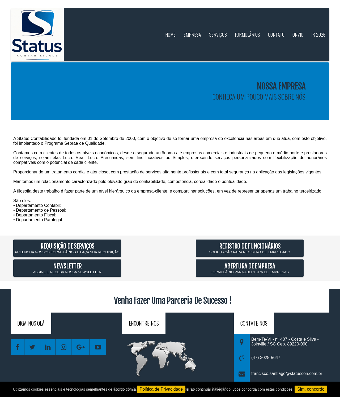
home (170, 34)
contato (276, 34)
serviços (218, 34)
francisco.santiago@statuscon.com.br (286, 373)
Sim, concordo (310, 389)
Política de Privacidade (161, 389)
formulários (247, 34)
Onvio (297, 34)
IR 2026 (318, 34)
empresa (192, 34)
